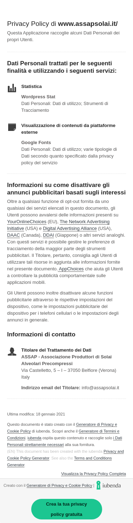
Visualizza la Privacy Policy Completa (93, 474)
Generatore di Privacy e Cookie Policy (59, 485)
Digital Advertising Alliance (70, 228)
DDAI (48, 235)
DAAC (13, 235)
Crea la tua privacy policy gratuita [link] (66, 509)
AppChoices (71, 268)
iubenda (34, 438)
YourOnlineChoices (26, 221)
